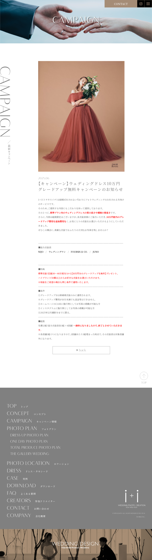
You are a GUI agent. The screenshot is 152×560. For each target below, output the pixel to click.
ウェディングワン (57, 251)
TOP (17, 406)
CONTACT (121, 4)
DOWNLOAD (31, 486)
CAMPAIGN (32, 421)
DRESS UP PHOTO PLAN (29, 435)
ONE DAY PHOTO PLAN (29, 441)
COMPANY (26, 515)
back (81, 350)
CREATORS (31, 501)
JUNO (96, 251)
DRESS (27, 471)
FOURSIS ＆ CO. (79, 251)
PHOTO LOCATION (38, 463)
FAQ (21, 493)
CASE (17, 478)
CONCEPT (26, 413)
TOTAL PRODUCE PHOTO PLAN (35, 448)
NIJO (40, 251)
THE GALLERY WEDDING (29, 454)
